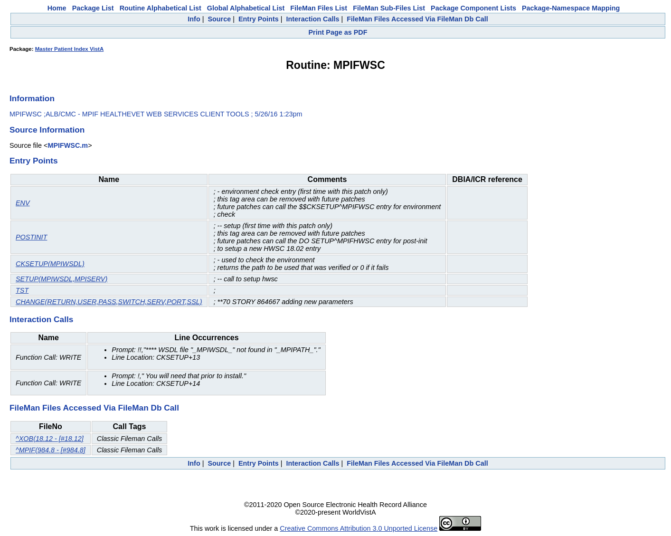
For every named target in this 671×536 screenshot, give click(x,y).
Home (56, 8)
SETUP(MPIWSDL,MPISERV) (61, 279)
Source (219, 19)
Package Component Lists (473, 8)
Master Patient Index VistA (69, 49)
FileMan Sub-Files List (389, 8)
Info (194, 19)
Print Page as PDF (338, 32)
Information (32, 98)
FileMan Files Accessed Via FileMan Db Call (417, 19)
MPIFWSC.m (67, 145)
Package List (93, 8)
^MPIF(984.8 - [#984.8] (50, 450)
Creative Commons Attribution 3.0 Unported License (358, 528)
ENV (23, 203)
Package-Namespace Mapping (571, 8)
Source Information (47, 129)
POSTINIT (31, 237)
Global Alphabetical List (245, 8)
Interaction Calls (312, 19)
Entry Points (258, 19)
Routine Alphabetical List (160, 8)
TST (22, 290)
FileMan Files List (318, 8)
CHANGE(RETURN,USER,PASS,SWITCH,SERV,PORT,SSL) (109, 302)
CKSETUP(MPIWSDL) (50, 264)
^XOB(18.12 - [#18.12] (50, 438)
